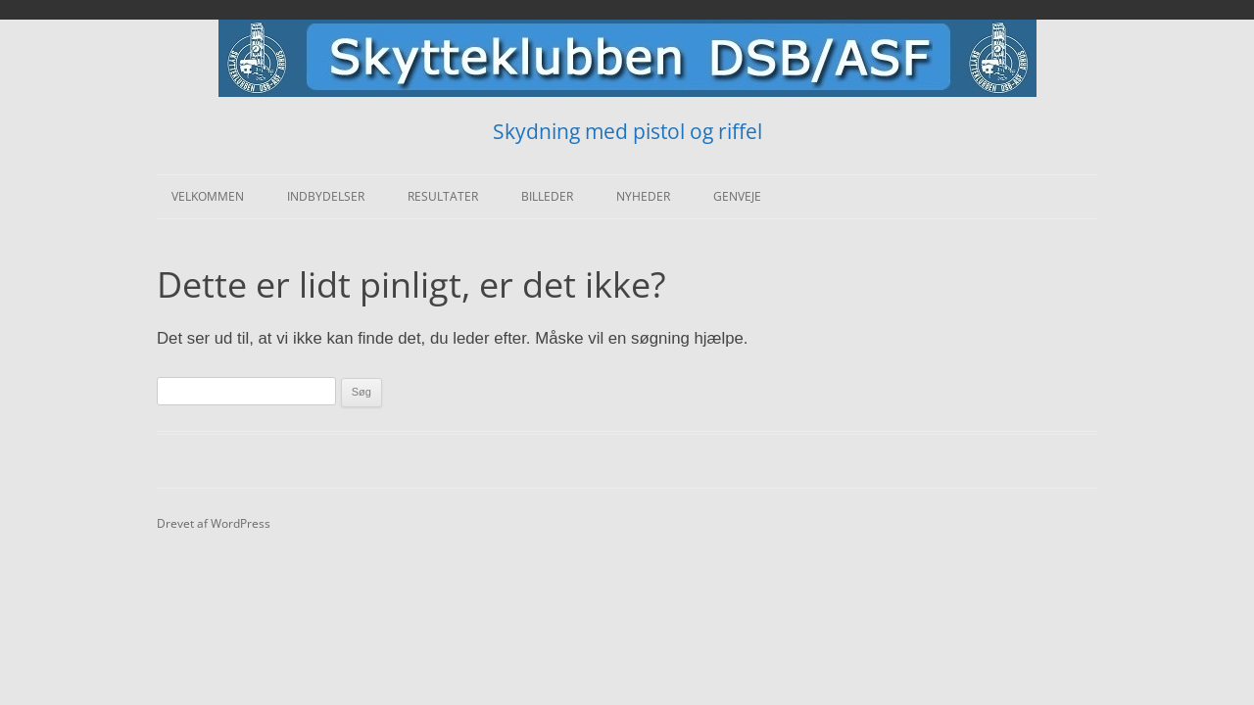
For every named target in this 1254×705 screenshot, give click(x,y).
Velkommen (207, 196)
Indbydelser (325, 196)
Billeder (547, 196)
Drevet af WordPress (213, 523)
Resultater (443, 196)
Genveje (737, 196)
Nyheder (643, 196)
